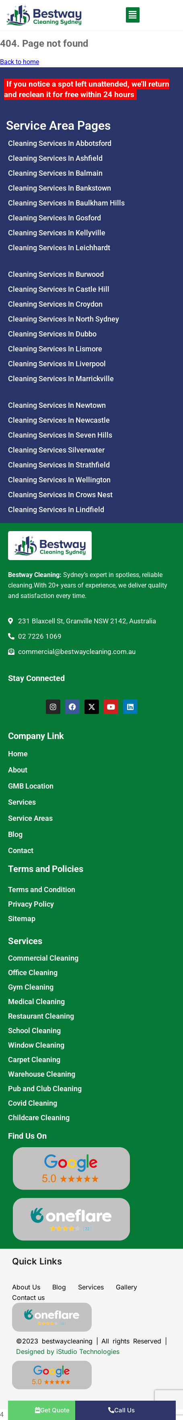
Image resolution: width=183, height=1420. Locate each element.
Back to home (19, 62)
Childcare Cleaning (39, 1117)
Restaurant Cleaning (41, 1016)
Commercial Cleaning (43, 958)
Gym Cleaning (30, 987)
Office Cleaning (33, 972)
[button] (122, 15)
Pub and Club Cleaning (45, 1088)
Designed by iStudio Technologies (67, 1351)
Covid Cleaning (32, 1103)
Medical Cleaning (36, 1001)
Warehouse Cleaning (41, 1074)
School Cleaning (34, 1030)
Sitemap (21, 918)
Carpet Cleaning (34, 1059)
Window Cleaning (36, 1045)
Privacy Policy (31, 904)
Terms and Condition (41, 889)
